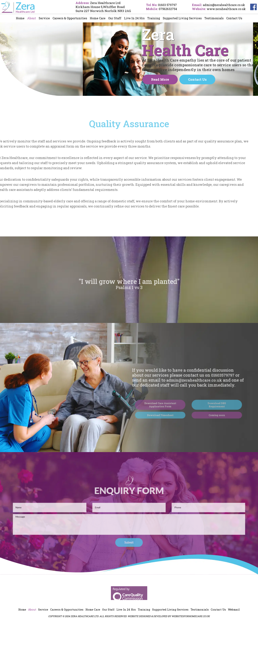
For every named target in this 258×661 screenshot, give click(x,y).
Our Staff (114, 18)
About (31, 18)
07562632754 (164, 9)
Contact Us (234, 18)
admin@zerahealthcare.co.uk (222, 5)
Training (153, 18)
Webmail (234, 647)
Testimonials (214, 18)
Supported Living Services (182, 18)
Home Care (97, 18)
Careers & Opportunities (70, 18)
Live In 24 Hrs (134, 18)
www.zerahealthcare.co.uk (225, 9)
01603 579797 (164, 5)
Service (44, 18)
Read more (160, 96)
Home (20, 18)
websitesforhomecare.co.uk (191, 653)
